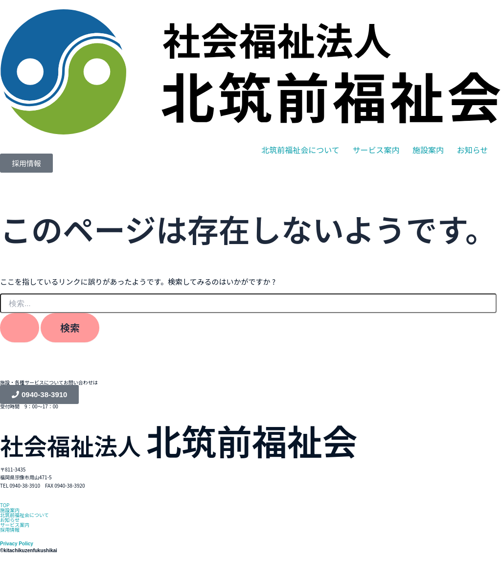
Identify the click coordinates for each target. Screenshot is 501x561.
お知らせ (472, 150)
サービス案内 (375, 150)
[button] (300, 150)
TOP (4, 505)
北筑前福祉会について (300, 150)
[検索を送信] (19, 327)
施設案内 (428, 150)
